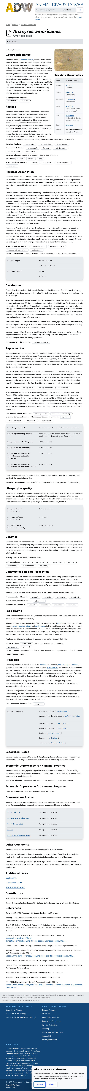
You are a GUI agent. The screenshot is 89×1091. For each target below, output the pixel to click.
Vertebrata (70, 99)
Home (8, 25)
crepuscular (56, 562)
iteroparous (41, 414)
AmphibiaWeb (11, 878)
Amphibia (69, 106)
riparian (12, 166)
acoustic (61, 597)
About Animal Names (50, 1017)
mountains (30, 151)
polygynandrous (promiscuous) (53, 388)
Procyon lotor (58, 743)
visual (35, 597)
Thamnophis (61, 723)
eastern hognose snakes (68, 665)
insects (60, 623)
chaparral (32, 148)
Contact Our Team (13, 1085)
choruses (39, 601)
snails (15, 626)
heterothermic (57, 246)
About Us (46, 1013)
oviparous (46, 420)
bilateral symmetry (17, 250)
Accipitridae (54, 733)
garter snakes (52, 667)
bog (40, 159)
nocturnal (40, 562)
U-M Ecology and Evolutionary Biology (21, 1017)
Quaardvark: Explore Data (52, 1032)
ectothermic (39, 246)
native (25, 101)
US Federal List (15, 824)
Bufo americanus (26, 59)
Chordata (69, 92)
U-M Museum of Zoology (16, 1013)
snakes (43, 665)
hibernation (28, 566)
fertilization (14, 420)
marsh (20, 159)
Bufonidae (70, 115)
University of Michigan (14, 1010)
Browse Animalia (48, 1010)
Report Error (10, 1087)
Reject (52, 1084)
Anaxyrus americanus (28, 25)
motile (71, 562)
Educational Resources (51, 1021)
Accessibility (47, 1036)
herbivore (12, 647)
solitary (44, 566)
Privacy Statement (49, 1040)
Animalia (15, 25)
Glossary (45, 1028)
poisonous (36, 250)
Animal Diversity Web (59, 4)
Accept (40, 1084)
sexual (65, 417)
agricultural (63, 162)
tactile (47, 597)
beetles (22, 626)
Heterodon (62, 728)
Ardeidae (53, 738)
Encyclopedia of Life (14, 883)
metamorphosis (41, 342)
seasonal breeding (61, 414)
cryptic (39, 704)
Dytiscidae (62, 711)
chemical (75, 597)
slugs (28, 626)
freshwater (62, 144)
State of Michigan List (18, 835)
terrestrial (45, 144)
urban (34, 162)
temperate (29, 144)
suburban (47, 162)
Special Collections (50, 1025)
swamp (30, 159)
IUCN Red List (14, 812)
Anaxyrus (69, 125)
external (31, 420)
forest (46, 148)
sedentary (12, 566)
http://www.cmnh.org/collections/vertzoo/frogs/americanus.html (40, 956)
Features (13, 41)
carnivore (26, 644)
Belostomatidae (72, 716)
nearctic (12, 101)
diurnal (26, 562)
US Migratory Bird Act (18, 818)
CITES (10, 830)
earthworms (40, 626)
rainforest (60, 148)
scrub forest (14, 151)
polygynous (28, 388)
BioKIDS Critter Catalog (15, 887)
